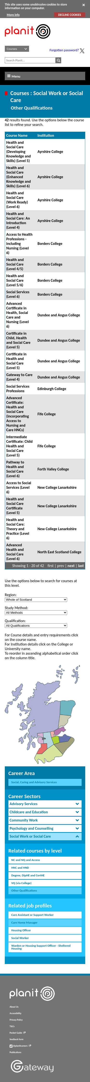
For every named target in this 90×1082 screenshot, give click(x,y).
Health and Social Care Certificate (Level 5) (15, 506)
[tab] (45, 804)
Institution (45, 135)
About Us (14, 1006)
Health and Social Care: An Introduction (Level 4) (18, 220)
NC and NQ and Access (25, 860)
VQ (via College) (21, 883)
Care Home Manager (24, 922)
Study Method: (16, 608)
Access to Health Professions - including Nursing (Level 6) (19, 243)
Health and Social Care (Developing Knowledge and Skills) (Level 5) (18, 151)
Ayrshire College (50, 151)
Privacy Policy (16, 1019)
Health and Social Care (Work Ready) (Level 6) (17, 200)
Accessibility (15, 1013)
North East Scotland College (59, 552)
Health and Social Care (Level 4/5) (15, 264)
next (71, 565)
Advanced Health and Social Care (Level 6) (15, 552)
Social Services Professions (17, 388)
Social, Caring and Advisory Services (34, 782)
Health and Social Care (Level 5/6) (15, 280)
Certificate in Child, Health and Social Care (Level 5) (18, 340)
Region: (11, 595)
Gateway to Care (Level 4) (19, 377)
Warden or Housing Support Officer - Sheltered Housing (41, 947)
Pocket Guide (18, 1032)
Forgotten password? (64, 50)
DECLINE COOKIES (69, 15)
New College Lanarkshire (57, 487)
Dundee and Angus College (58, 315)
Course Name (17, 135)
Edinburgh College (51, 388)
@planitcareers (20, 1045)
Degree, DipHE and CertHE (28, 875)
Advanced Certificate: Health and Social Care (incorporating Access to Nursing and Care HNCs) (17, 414)
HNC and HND (20, 867)
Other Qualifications (24, 890)
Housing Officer (21, 930)
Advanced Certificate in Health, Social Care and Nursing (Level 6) (17, 315)
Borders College (49, 243)
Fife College (46, 414)
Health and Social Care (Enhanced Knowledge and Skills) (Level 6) (18, 176)
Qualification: (15, 621)
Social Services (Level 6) (17, 294)
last (81, 565)
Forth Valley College (53, 469)
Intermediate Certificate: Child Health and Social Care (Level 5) (19, 446)
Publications (15, 1052)
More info (13, 15)
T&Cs (12, 1026)
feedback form (17, 1039)
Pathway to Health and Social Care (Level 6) (15, 469)
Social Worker (20, 938)
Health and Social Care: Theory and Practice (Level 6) (17, 528)
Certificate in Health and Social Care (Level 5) (16, 361)
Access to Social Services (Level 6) (18, 487)
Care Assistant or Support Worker (32, 915)
